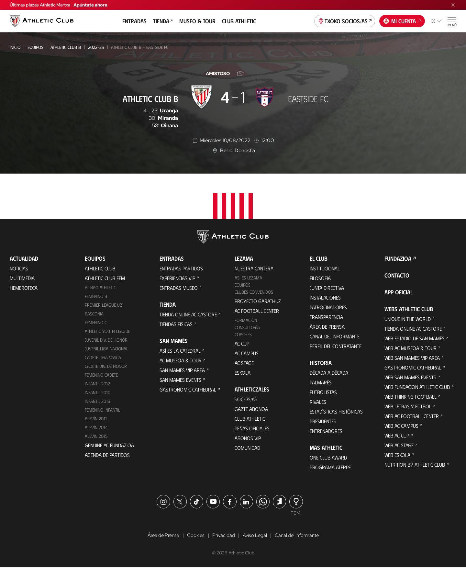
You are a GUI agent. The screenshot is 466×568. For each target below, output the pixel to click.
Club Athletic (239, 21)
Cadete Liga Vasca (103, 357)
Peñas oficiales (252, 428)
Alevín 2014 (96, 427)
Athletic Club (100, 268)
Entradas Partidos (181, 268)
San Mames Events (180, 380)
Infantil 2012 (97, 383)
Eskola (242, 372)
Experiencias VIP (177, 278)
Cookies (194, 535)
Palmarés (321, 382)
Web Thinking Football (410, 396)
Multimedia (22, 278)
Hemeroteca (24, 288)
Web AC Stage (399, 445)
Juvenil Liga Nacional (106, 348)
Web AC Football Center (411, 416)
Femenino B (96, 296)
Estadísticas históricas (336, 411)
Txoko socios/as (345, 20)
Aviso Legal (254, 535)
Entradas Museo (179, 288)
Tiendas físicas (176, 324)
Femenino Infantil (102, 410)
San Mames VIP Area (182, 370)
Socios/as (246, 399)
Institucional (325, 268)
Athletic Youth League (107, 331)
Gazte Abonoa (251, 409)
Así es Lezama (248, 277)
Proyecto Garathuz (258, 301)
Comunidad (247, 448)
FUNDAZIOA (397, 258)
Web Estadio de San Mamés (414, 338)
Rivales (318, 402)
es (436, 21)
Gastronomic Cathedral (188, 389)
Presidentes (323, 421)
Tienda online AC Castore (188, 314)
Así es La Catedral (180, 350)
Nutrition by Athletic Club (414, 464)
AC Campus (247, 353)
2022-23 (96, 47)
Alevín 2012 (96, 418)
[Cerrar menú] (453, 5)
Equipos (35, 47)
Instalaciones (325, 297)
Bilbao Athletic (100, 287)
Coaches (243, 334)
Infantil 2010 (97, 392)
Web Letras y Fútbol (407, 406)
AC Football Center (257, 311)
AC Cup (242, 343)
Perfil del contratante (335, 346)
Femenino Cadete (101, 375)
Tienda (163, 21)
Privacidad (222, 535)
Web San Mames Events (410, 377)
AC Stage (244, 363)
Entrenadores (326, 431)
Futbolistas (323, 392)
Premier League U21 (104, 305)
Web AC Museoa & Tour (410, 348)
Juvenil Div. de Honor (106, 340)
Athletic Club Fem (105, 278)
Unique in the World (407, 319)
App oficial (398, 292)
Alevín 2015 (96, 436)
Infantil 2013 (97, 401)
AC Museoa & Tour (181, 360)
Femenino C (96, 322)
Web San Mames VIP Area (412, 358)
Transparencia (326, 317)
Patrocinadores (328, 307)
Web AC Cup (396, 435)
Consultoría (247, 327)
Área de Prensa (327, 327)
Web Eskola (397, 455)
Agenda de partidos (107, 455)
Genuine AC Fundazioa (109, 445)
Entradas (134, 21)
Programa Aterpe (330, 467)
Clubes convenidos (254, 292)
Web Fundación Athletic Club (417, 387)
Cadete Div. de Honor (106, 366)
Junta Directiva (327, 288)
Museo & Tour (197, 21)
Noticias (19, 268)
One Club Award (328, 457)
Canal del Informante (335, 336)
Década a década (329, 372)
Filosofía (320, 278)
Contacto (396, 275)
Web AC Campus (401, 426)
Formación (246, 320)
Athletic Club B (65, 47)
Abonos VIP (248, 438)
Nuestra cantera (254, 268)
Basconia (94, 313)
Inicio (15, 47)
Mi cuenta (402, 20)
